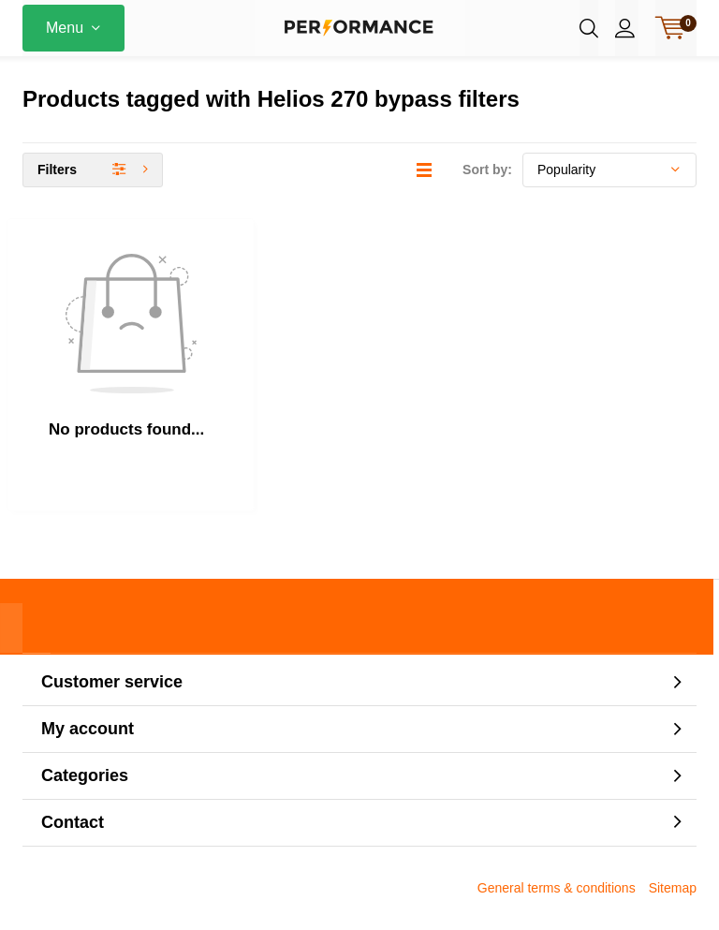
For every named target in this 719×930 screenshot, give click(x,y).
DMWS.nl (492, 894)
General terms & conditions (556, 793)
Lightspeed (359, 894)
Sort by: (487, 186)
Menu (64, 28)
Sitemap (673, 793)
